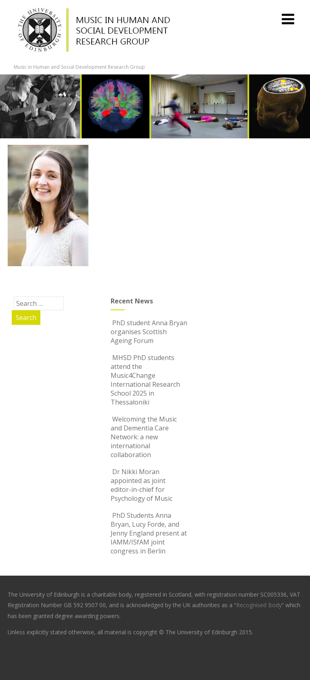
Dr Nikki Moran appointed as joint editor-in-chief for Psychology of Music (141, 485)
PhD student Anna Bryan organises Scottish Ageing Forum (149, 331)
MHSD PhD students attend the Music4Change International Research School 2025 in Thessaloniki (145, 380)
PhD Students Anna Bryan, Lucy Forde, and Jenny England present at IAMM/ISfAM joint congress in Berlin (149, 533)
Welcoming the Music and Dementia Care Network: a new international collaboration (144, 437)
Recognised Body (259, 605)
